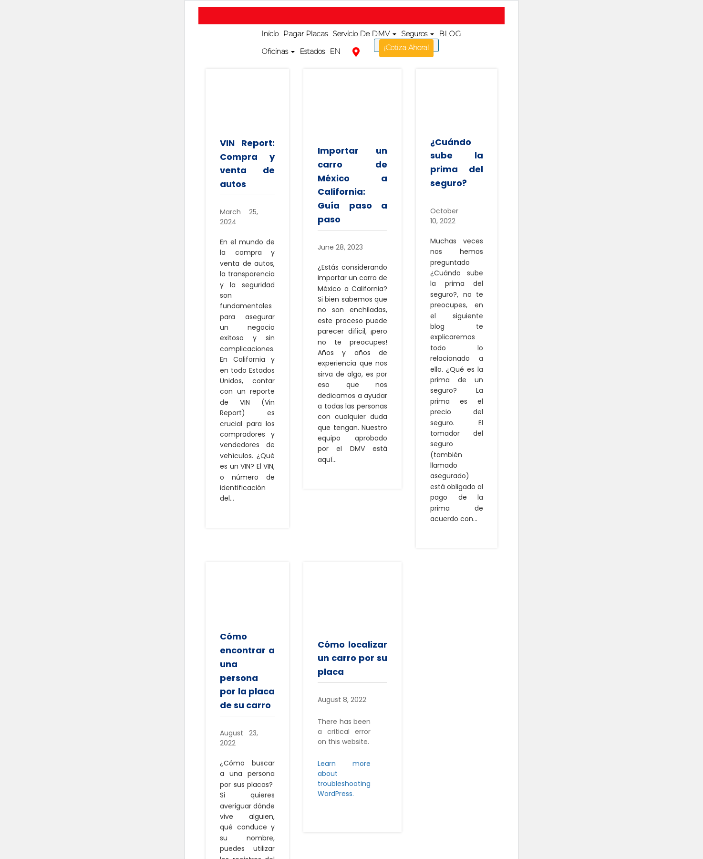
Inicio (270, 33)
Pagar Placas (305, 33)
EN (335, 51)
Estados (312, 51)
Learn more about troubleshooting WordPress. (344, 778)
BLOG (450, 33)
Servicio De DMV (364, 33)
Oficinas (278, 51)
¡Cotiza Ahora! (406, 47)
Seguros (417, 33)
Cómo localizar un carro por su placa (352, 658)
